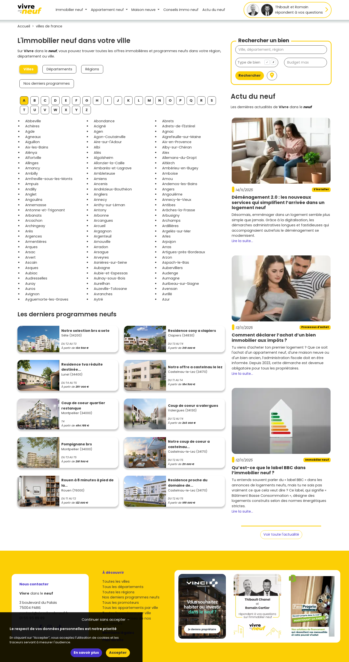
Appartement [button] (108, 9)
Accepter (118, 652)
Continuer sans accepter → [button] (106, 619)
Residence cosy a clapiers (192, 330)
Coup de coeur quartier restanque (83, 405)
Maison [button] (144, 9)
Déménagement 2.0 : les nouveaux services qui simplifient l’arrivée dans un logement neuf (278, 202)
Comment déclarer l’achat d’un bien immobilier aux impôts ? (274, 337)
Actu (213, 9)
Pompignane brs (76, 444)
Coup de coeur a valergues (193, 405)
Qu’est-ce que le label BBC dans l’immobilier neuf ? (269, 470)
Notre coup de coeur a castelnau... (189, 444)
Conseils (180, 9)
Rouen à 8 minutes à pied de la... (87, 483)
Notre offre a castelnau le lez (195, 367)
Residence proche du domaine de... (187, 483)
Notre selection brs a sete (85, 330)
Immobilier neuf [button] (70, 9)
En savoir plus (86, 652)
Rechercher (249, 75)
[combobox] (256, 62)
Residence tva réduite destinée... (82, 367)
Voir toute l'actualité (281, 534)
